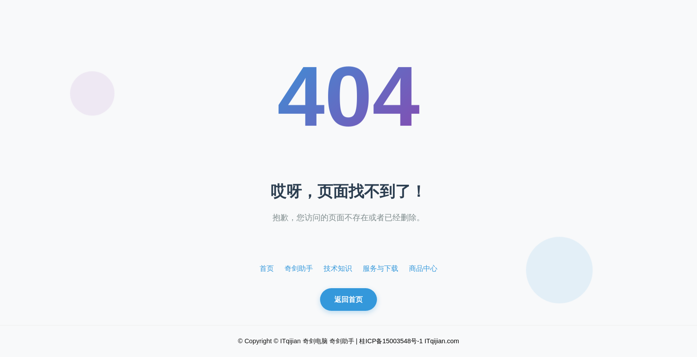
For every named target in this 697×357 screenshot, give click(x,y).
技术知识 (338, 268)
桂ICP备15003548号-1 (391, 341)
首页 (267, 268)
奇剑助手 (298, 268)
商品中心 (423, 268)
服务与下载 (380, 268)
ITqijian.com (442, 341)
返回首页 (348, 299)
